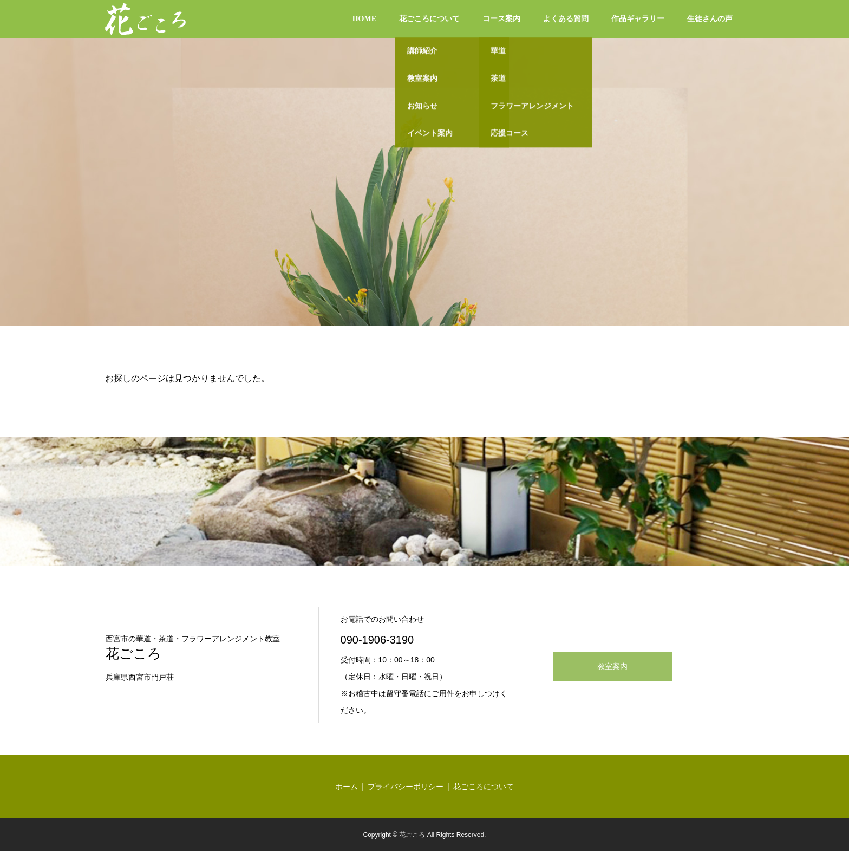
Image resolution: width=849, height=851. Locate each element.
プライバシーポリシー (405, 787)
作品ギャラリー (637, 19)
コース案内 (501, 19)
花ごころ (133, 653)
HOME (364, 19)
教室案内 (612, 666)
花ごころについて (429, 19)
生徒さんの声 (710, 19)
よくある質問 (566, 19)
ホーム (346, 787)
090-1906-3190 (377, 640)
